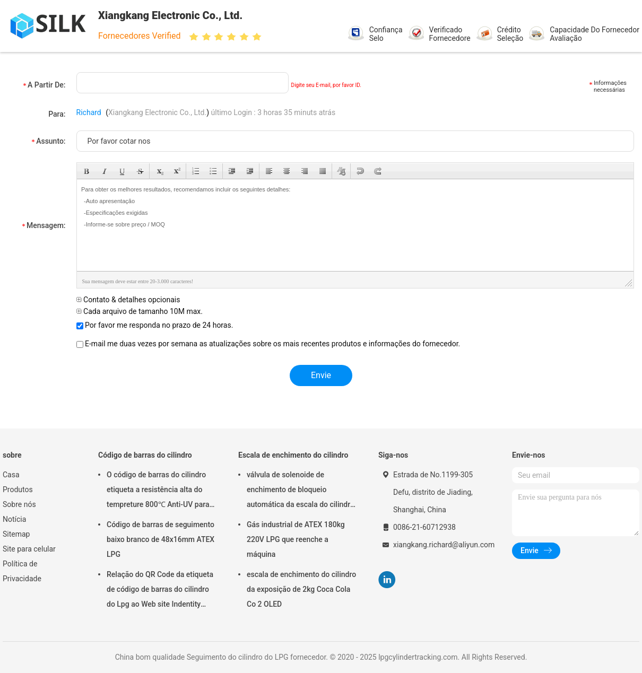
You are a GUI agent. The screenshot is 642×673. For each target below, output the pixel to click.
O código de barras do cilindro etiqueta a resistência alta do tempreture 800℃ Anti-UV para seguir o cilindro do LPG (158, 491)
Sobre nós (19, 504)
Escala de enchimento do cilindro (293, 455)
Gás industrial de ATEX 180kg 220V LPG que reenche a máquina (296, 539)
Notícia (14, 519)
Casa (11, 474)
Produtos (18, 489)
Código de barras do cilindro (145, 455)
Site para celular (29, 549)
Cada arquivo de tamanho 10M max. (139, 311)
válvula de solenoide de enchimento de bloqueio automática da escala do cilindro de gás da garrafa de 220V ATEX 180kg (300, 491)
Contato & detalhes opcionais (128, 299)
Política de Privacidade (22, 571)
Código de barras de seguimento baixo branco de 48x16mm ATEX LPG (160, 539)
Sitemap (16, 534)
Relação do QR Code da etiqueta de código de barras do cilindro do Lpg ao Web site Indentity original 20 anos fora (160, 590)
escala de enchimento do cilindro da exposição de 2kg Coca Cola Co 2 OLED (301, 589)
